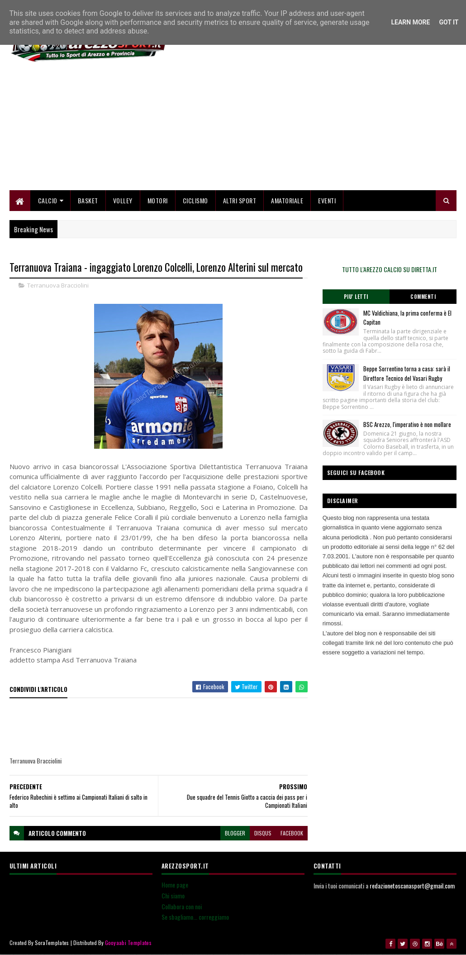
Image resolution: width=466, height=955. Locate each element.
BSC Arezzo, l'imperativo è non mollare (407, 424)
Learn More (410, 22)
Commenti (423, 296)
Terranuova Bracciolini (58, 285)
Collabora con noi (182, 906)
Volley (123, 200)
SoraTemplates (52, 942)
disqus (262, 833)
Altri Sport (240, 200)
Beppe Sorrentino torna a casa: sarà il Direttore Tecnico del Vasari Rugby (406, 373)
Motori (157, 200)
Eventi (327, 200)
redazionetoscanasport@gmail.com (412, 885)
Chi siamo (173, 895)
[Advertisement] (291, 126)
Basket (88, 200)
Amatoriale (287, 200)
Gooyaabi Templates (128, 942)
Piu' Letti (356, 296)
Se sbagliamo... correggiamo (195, 916)
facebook (292, 833)
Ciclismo (195, 200)
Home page (175, 884)
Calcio (47, 200)
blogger (235, 833)
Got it (448, 22)
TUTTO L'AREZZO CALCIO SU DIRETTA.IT (389, 269)
